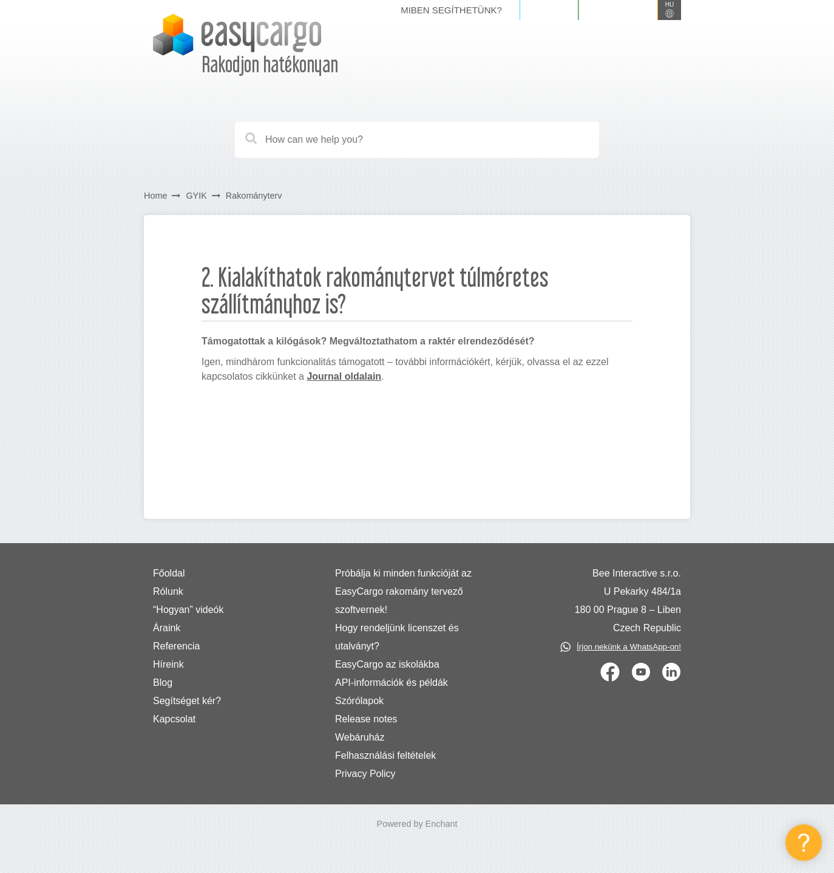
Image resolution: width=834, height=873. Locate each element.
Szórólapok (359, 701)
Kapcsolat (174, 719)
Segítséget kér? (187, 701)
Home (155, 195)
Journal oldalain (344, 376)
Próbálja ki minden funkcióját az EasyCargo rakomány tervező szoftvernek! (403, 591)
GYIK (196, 195)
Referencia (176, 646)
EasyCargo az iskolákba (387, 664)
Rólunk (168, 591)
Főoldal (169, 573)
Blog (162, 682)
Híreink (168, 664)
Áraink (166, 628)
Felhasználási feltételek (385, 755)
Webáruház (360, 737)
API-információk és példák (391, 682)
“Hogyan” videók (188, 609)
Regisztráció (618, 10)
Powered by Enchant (417, 824)
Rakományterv (254, 195)
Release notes (366, 719)
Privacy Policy (365, 774)
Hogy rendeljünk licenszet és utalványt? (397, 637)
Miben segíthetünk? (451, 10)
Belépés (549, 10)
